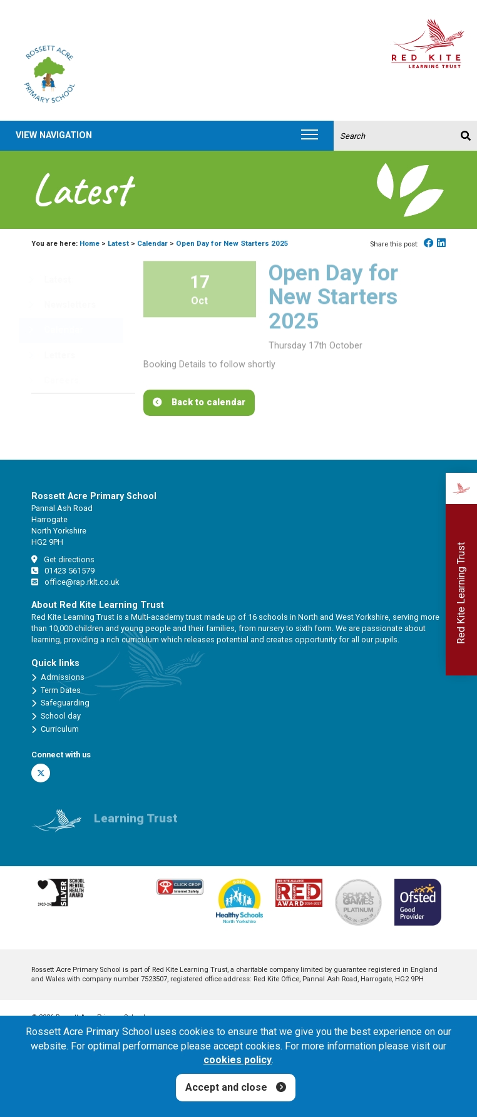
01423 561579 (63, 570)
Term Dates (56, 690)
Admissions (58, 677)
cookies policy (237, 1060)
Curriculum (55, 729)
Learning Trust (136, 824)
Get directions (63, 559)
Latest (118, 243)
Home (90, 243)
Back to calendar (208, 402)
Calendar (152, 243)
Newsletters (62, 305)
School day (56, 716)
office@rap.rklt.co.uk (75, 582)
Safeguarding (60, 703)
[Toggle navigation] (309, 135)
